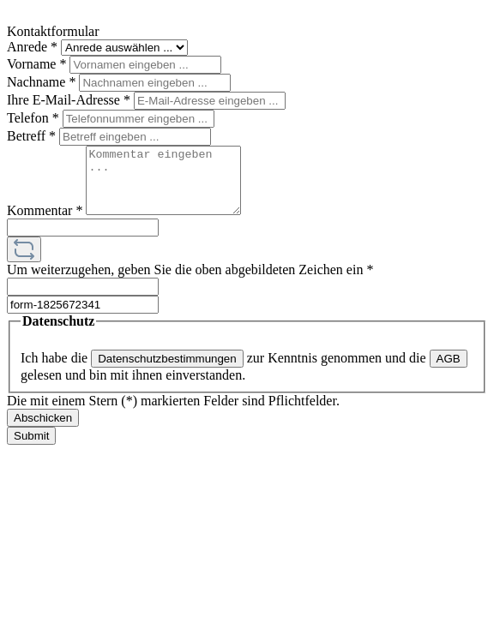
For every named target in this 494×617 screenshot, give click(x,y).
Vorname (38, 64)
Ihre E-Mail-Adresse (70, 100)
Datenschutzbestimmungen (167, 371)
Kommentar (46, 223)
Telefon (35, 118)
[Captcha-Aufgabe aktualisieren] (24, 262)
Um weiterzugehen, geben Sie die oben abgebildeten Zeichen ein (190, 282)
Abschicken (43, 430)
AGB (449, 371)
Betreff (33, 136)
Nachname (43, 82)
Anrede (34, 46)
